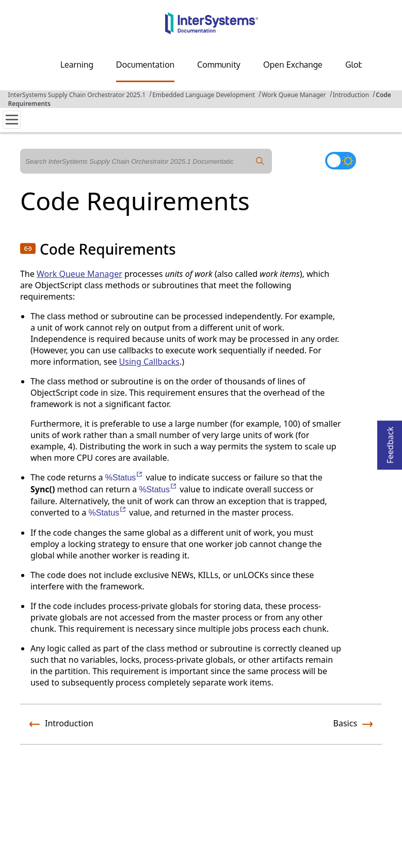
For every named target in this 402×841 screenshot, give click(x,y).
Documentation (145, 64)
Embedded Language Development (203, 94)
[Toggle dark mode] (340, 160)
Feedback (390, 441)
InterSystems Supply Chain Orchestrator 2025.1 (77, 94)
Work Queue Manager (294, 94)
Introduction (351, 94)
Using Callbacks (149, 361)
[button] (28, 248)
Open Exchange (293, 64)
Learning (76, 64)
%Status (124, 477)
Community (218, 64)
